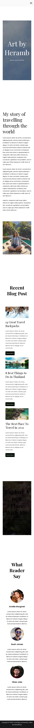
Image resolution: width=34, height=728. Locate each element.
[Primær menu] (31, 3)
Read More (10, 353)
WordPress (18, 725)
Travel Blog (16, 722)
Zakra (30, 722)
